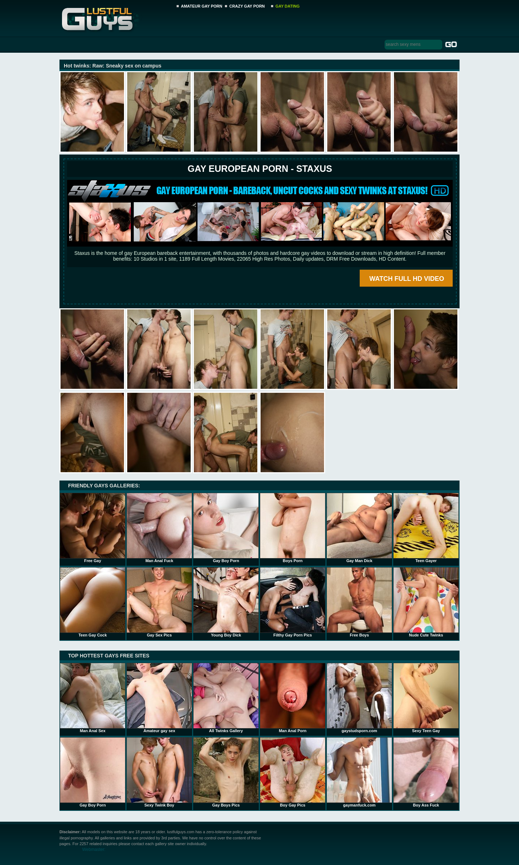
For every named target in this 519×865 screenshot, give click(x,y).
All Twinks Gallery (226, 698)
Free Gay (92, 528)
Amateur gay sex (159, 698)
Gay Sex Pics (159, 602)
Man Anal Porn (292, 698)
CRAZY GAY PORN (247, 6)
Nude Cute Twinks (426, 602)
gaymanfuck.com (359, 772)
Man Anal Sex (92, 698)
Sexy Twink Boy (159, 772)
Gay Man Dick (359, 528)
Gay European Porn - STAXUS (259, 169)
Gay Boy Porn (226, 528)
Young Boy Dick (226, 602)
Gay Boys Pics (226, 772)
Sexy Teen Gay (426, 698)
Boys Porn (292, 528)
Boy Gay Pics (292, 772)
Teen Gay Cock (92, 602)
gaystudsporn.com (359, 698)
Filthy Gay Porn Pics (292, 602)
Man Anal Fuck (159, 528)
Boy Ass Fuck (426, 772)
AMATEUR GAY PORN (201, 6)
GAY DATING (287, 6)
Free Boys (359, 602)
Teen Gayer (426, 528)
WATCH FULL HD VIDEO (406, 278)
